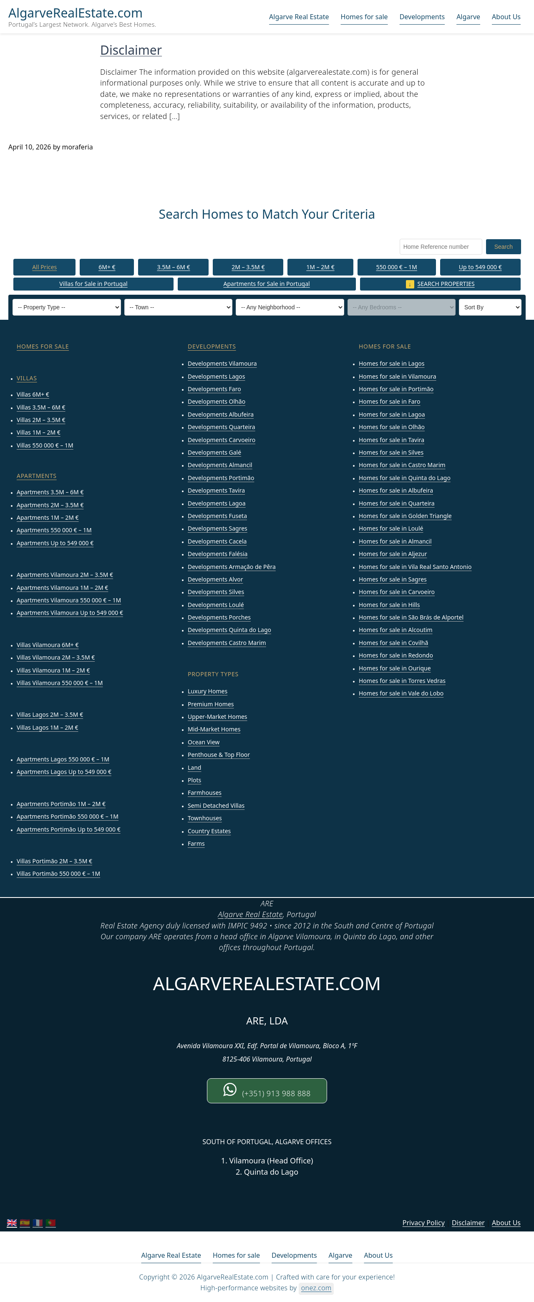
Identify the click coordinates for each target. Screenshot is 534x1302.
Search (503, 246)
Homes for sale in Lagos (391, 364)
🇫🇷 (38, 1223)
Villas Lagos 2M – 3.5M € (50, 715)
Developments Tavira (216, 491)
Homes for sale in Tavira (391, 440)
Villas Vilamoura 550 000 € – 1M (60, 683)
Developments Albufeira (221, 415)
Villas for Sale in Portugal (93, 284)
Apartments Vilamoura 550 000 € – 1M (69, 600)
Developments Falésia (217, 554)
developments (212, 347)
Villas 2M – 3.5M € (41, 420)
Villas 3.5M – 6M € (41, 407)
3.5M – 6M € (173, 267)
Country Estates (209, 831)
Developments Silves (216, 592)
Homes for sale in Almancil (395, 541)
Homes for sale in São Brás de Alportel (411, 618)
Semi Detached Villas (216, 805)
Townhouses (205, 818)
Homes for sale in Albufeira (396, 491)
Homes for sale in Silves (391, 453)
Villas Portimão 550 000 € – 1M (58, 874)
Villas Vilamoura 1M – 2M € (53, 670)
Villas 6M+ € (33, 395)
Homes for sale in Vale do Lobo (401, 694)
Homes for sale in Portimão (396, 389)
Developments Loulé (216, 605)
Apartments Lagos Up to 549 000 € (64, 772)
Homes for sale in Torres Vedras (402, 681)
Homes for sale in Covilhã (393, 643)
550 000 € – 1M (396, 267)
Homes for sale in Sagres (393, 580)
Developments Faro (214, 389)
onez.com (316, 1288)
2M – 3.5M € (248, 267)
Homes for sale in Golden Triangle (405, 516)
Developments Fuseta (217, 516)
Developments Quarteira (221, 427)
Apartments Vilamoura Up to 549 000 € (70, 613)
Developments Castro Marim (227, 643)
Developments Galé (214, 453)
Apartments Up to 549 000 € (55, 543)
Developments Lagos (216, 376)
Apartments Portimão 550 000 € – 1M (67, 817)
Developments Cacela (217, 541)
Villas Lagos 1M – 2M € (47, 727)
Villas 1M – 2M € (38, 433)
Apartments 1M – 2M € (48, 518)
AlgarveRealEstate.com (75, 12)
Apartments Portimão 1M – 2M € (61, 804)
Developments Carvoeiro (221, 440)
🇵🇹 (50, 1223)
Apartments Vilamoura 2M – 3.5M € (65, 575)
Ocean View (203, 742)
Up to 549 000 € (480, 267)
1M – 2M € (320, 267)
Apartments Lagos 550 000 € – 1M (63, 760)
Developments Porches (219, 618)
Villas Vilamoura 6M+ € (47, 645)
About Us (506, 16)
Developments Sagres (217, 529)
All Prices (44, 267)
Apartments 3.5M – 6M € (50, 492)
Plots (194, 780)
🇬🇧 (12, 1223)
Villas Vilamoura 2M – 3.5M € (56, 658)
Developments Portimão (221, 478)
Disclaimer (131, 49)
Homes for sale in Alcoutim (396, 630)
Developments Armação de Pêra (232, 567)
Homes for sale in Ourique (395, 668)
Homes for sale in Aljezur (393, 554)
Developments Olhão (216, 402)
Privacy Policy (424, 1222)
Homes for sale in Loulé (391, 529)
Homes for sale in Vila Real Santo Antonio (415, 567)
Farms (196, 844)
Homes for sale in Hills (389, 605)
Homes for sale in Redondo (396, 656)
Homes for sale (364, 16)
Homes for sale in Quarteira (397, 503)
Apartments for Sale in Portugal (267, 284)
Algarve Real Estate (299, 16)
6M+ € (106, 267)
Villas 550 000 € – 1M (45, 446)
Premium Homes (211, 704)
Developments (422, 16)
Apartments (37, 476)
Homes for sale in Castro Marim (402, 465)
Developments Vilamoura (222, 364)
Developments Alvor (215, 580)
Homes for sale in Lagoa (392, 415)
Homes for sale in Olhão (392, 427)
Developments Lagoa (217, 503)
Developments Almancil (220, 465)
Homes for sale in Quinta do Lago (405, 478)
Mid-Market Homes (214, 729)
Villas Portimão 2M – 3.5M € (54, 861)
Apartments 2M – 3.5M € (50, 505)
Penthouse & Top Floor (219, 755)
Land (194, 767)
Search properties (446, 284)
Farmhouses (205, 793)
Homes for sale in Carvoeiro (397, 592)
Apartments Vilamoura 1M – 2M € (62, 588)
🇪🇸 (25, 1223)
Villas (27, 378)
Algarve (468, 16)
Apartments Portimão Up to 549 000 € (69, 829)
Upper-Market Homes (217, 717)
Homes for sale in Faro (390, 402)
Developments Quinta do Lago (229, 630)
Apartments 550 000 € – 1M (54, 530)
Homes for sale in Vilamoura (397, 376)
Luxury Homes (207, 691)
